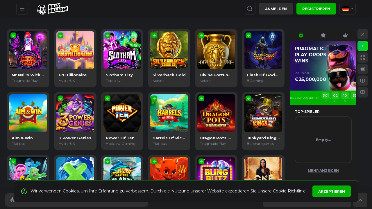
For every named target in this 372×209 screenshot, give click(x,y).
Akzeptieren (331, 191)
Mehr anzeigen (323, 170)
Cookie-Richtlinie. (290, 191)
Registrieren (316, 9)
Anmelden (276, 9)
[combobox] (347, 9)
